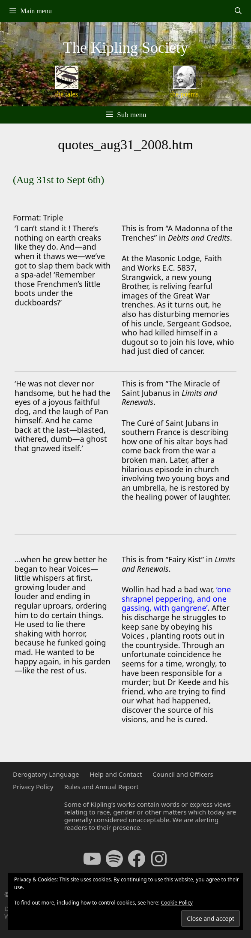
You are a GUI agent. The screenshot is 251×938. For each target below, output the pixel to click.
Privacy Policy (33, 786)
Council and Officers (182, 774)
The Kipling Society (125, 47)
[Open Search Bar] (238, 11)
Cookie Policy (177, 902)
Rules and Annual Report (101, 786)
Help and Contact (116, 774)
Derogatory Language (46, 774)
